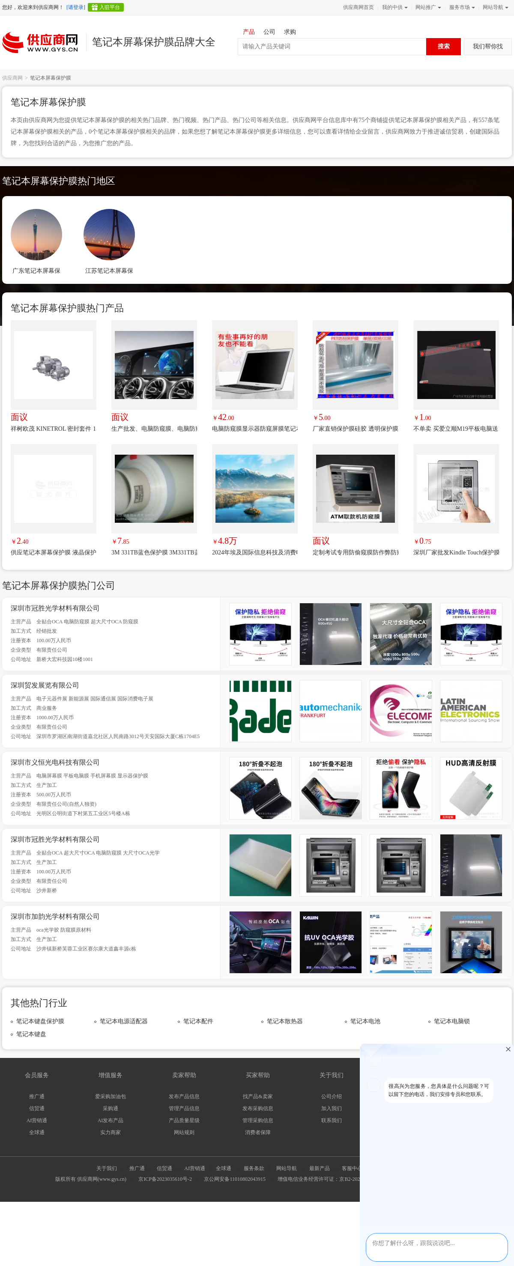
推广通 (37, 1096)
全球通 (37, 1132)
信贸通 (37, 1108)
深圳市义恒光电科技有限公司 (55, 762)
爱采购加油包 (110, 1096)
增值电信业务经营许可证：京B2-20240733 (325, 1179)
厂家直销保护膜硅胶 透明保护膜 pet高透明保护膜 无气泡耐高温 (355, 429)
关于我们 (106, 1168)
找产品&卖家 (257, 1096)
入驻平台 (109, 7)
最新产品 (319, 1168)
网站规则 (184, 1132)
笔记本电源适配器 (124, 1021)
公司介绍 (331, 1096)
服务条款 (254, 1168)
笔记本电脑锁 (452, 1021)
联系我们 (331, 1120)
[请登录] (75, 7)
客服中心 (352, 1168)
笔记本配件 (198, 1021)
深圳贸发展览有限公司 (45, 685)
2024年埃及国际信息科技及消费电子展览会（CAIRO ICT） (255, 552)
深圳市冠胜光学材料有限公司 (55, 608)
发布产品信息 (184, 1096)
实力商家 (110, 1132)
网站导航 (495, 7)
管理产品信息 (184, 1108)
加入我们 (331, 1108)
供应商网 (12, 78)
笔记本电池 (365, 1021)
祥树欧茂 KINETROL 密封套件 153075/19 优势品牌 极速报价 (53, 429)
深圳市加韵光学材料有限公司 (55, 916)
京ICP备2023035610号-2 (165, 1179)
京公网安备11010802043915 (235, 1179)
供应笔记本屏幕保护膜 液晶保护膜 (53, 552)
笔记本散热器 (285, 1021)
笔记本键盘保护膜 (40, 1021)
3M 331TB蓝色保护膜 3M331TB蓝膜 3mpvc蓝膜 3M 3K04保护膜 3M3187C (154, 552)
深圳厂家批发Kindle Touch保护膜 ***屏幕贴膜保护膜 (456, 552)
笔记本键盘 (31, 1034)
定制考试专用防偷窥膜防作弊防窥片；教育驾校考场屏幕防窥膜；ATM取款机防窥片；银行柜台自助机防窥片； (355, 552)
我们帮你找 (488, 46)
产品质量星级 (184, 1120)
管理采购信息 (257, 1120)
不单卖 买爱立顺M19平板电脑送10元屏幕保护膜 (456, 429)
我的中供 (394, 7)
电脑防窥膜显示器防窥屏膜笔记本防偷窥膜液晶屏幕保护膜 (255, 429)
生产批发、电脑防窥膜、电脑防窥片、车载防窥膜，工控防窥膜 (154, 429)
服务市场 (461, 7)
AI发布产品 (111, 1120)
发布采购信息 (257, 1108)
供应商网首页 (358, 7)
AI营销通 (37, 1120)
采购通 (110, 1108)
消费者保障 (258, 1132)
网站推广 (427, 7)
